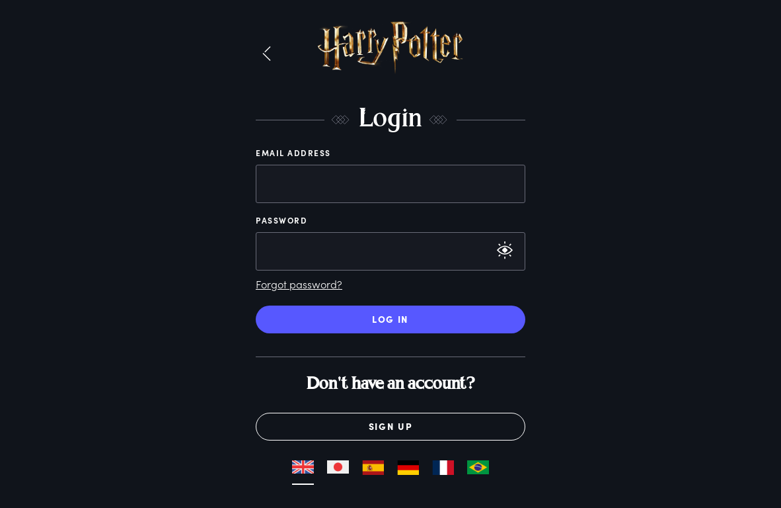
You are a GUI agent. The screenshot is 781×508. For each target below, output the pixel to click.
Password (281, 220)
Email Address (293, 153)
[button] (266, 54)
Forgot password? (299, 284)
